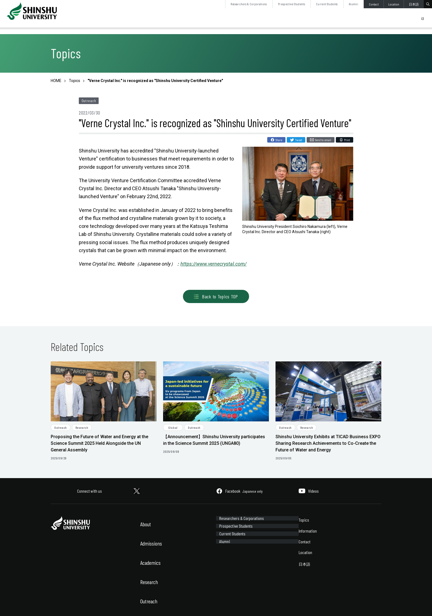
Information (308, 530)
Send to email (323, 140)
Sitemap (87, 604)
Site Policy (58, 604)
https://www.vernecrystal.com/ (213, 264)
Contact (374, 4)
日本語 (414, 4)
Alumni (353, 4)
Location (393, 4)
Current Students (327, 4)
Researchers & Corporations (249, 4)
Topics (304, 519)
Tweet (298, 140)
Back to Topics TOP (216, 296)
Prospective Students (291, 4)
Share (279, 140)
